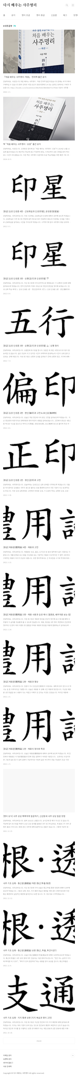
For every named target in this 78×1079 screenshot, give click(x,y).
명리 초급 (26, 15)
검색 (67, 5)
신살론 (54, 15)
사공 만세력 (7, 1066)
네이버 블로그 (8, 1062)
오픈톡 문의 (7, 1059)
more (39, 1041)
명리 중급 (40, 15)
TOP (73, 1056)
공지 (13, 15)
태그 (65, 15)
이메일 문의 (7, 1055)
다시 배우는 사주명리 (20, 5)
